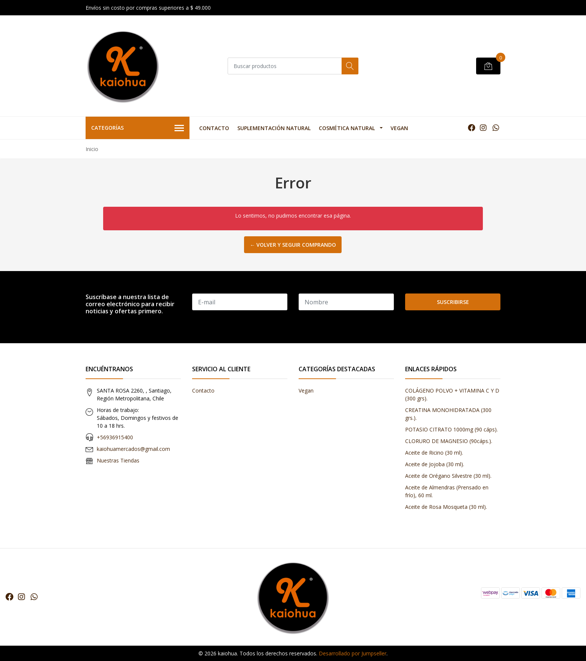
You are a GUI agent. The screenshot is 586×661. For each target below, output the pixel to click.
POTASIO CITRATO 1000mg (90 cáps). (451, 429)
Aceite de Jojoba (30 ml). (434, 464)
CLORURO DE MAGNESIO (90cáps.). (448, 441)
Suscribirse (453, 301)
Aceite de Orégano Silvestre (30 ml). (448, 475)
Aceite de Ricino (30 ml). (434, 452)
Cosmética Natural (347, 128)
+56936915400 (115, 437)
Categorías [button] (137, 128)
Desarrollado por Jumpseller (352, 653)
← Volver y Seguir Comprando (293, 244)
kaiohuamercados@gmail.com (133, 448)
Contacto (214, 128)
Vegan (399, 128)
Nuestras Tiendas (118, 460)
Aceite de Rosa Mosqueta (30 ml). (446, 506)
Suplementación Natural (274, 128)
